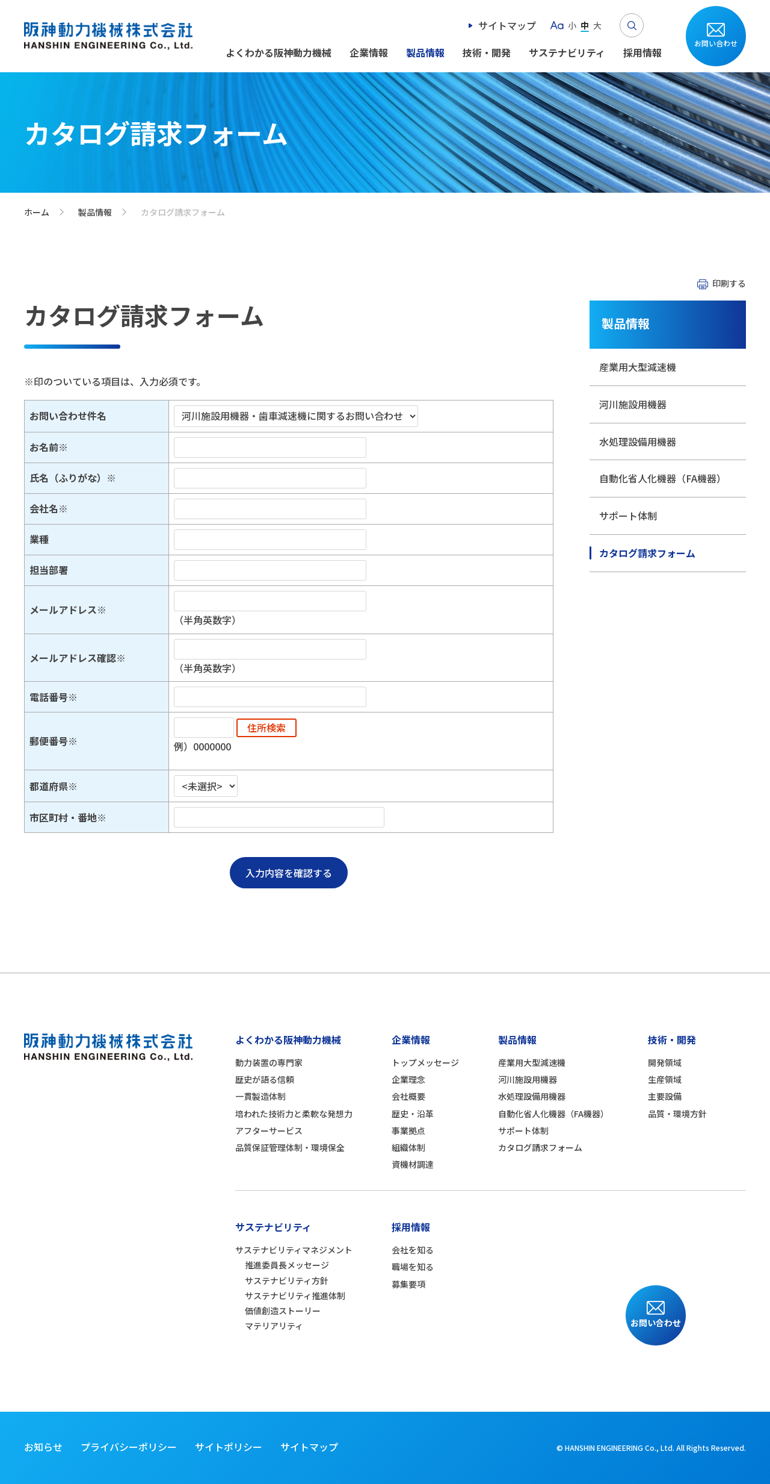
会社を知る (413, 1250)
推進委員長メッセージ (287, 1265)
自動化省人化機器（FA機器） (662, 478)
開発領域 (665, 1062)
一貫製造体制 (260, 1096)
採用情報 (642, 52)
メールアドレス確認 (72, 657)
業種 (39, 539)
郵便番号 (48, 741)
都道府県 (48, 786)
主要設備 (665, 1096)
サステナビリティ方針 (286, 1280)
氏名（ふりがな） (67, 477)
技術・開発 (487, 52)
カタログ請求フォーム (647, 553)
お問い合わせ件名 (67, 415)
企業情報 (369, 52)
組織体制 (408, 1147)
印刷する (729, 283)
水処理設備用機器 (637, 441)
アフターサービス (269, 1130)
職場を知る (413, 1267)
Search (632, 25)
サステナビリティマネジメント (294, 1250)
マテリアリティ (274, 1326)
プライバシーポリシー (129, 1446)
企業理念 (408, 1079)
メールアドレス (63, 609)
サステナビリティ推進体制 (295, 1295)
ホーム (36, 212)
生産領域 (665, 1079)
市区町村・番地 (63, 817)
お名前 (43, 447)
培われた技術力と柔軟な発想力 (294, 1114)
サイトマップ (507, 25)
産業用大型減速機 (637, 367)
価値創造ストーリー (283, 1311)
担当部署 (48, 570)
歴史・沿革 (413, 1114)
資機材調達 (413, 1164)
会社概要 (408, 1096)
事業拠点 (408, 1130)
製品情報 (425, 52)
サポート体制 (628, 515)
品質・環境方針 (677, 1114)
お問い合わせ (716, 43)
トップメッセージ (425, 1062)
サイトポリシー (228, 1446)
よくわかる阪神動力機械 (278, 52)
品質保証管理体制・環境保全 (290, 1147)
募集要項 (408, 1284)
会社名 (43, 508)
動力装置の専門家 (269, 1062)
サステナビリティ (567, 52)
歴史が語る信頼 (264, 1079)
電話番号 (48, 697)
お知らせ (43, 1446)
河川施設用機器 (633, 404)
